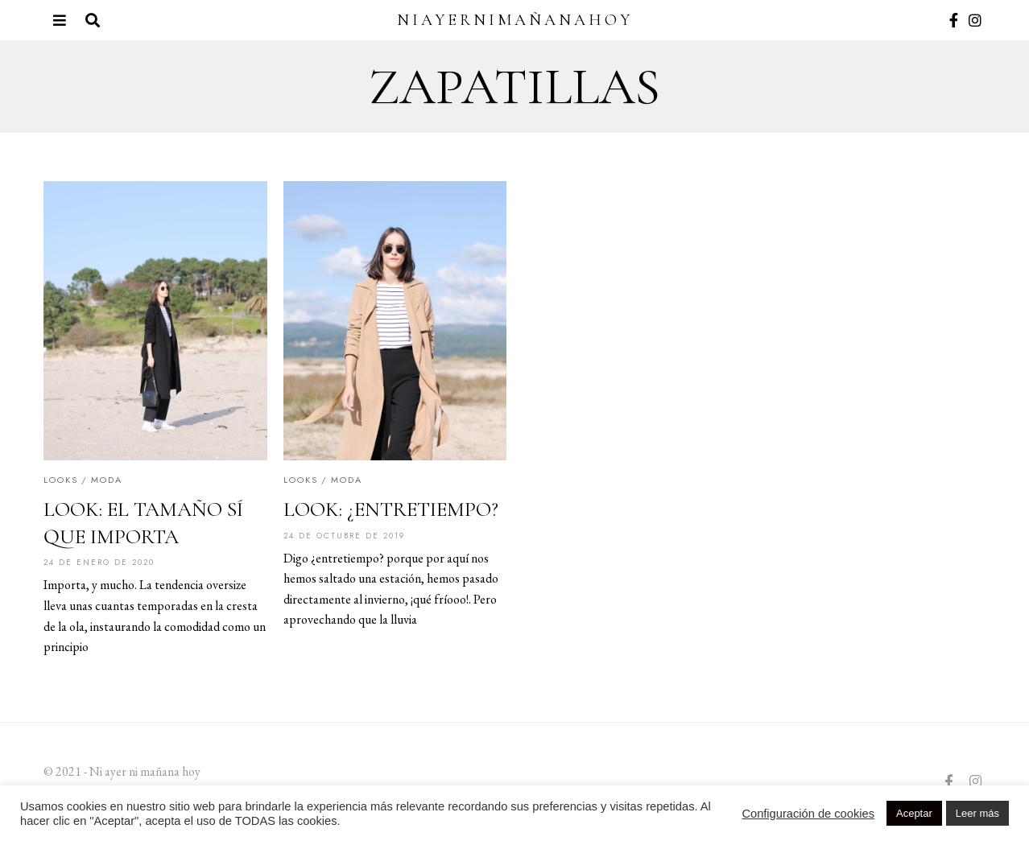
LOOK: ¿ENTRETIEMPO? (390, 509)
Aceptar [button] (914, 813)
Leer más (977, 813)
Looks (60, 479)
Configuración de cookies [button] (808, 813)
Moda (106, 479)
